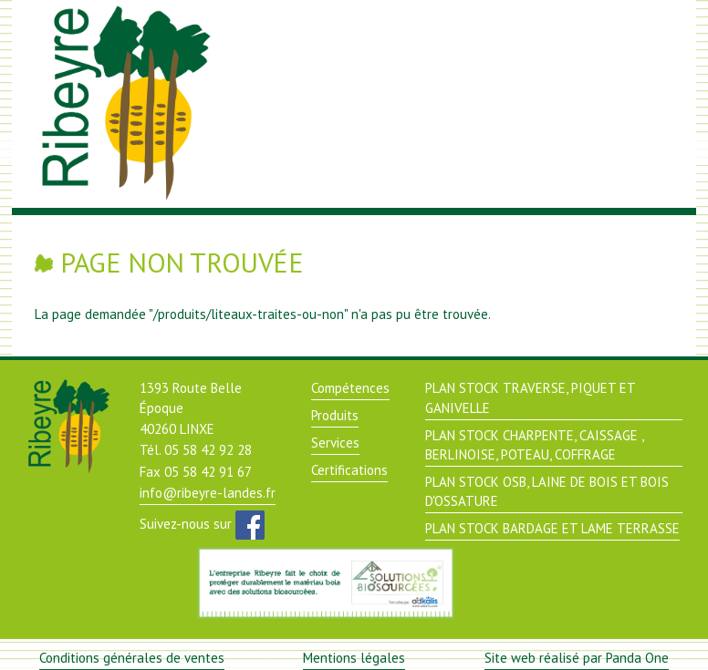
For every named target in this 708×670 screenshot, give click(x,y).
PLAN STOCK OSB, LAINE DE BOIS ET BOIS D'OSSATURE (547, 491)
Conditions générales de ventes (131, 657)
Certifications (349, 470)
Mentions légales (354, 657)
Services (335, 442)
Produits (335, 415)
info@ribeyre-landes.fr (208, 492)
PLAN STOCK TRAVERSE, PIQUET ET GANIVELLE (530, 397)
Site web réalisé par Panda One (576, 657)
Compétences (350, 388)
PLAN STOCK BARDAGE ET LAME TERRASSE (552, 528)
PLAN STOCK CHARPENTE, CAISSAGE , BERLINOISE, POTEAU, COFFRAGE (534, 445)
